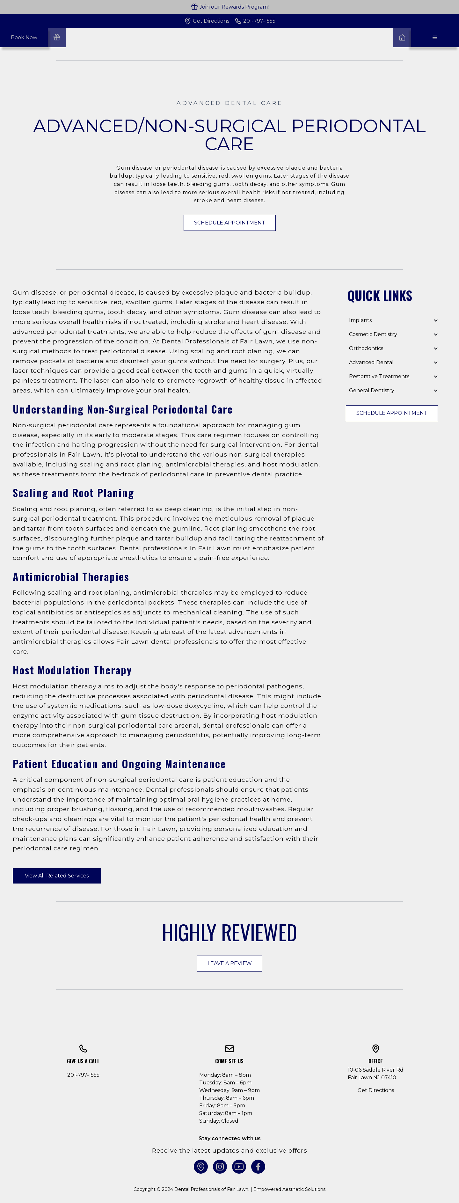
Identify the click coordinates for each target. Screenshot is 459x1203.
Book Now (24, 37)
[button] (435, 37)
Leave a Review (230, 963)
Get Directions (376, 1090)
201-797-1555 (83, 1075)
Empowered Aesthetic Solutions (289, 1189)
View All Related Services (57, 876)
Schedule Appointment (229, 223)
